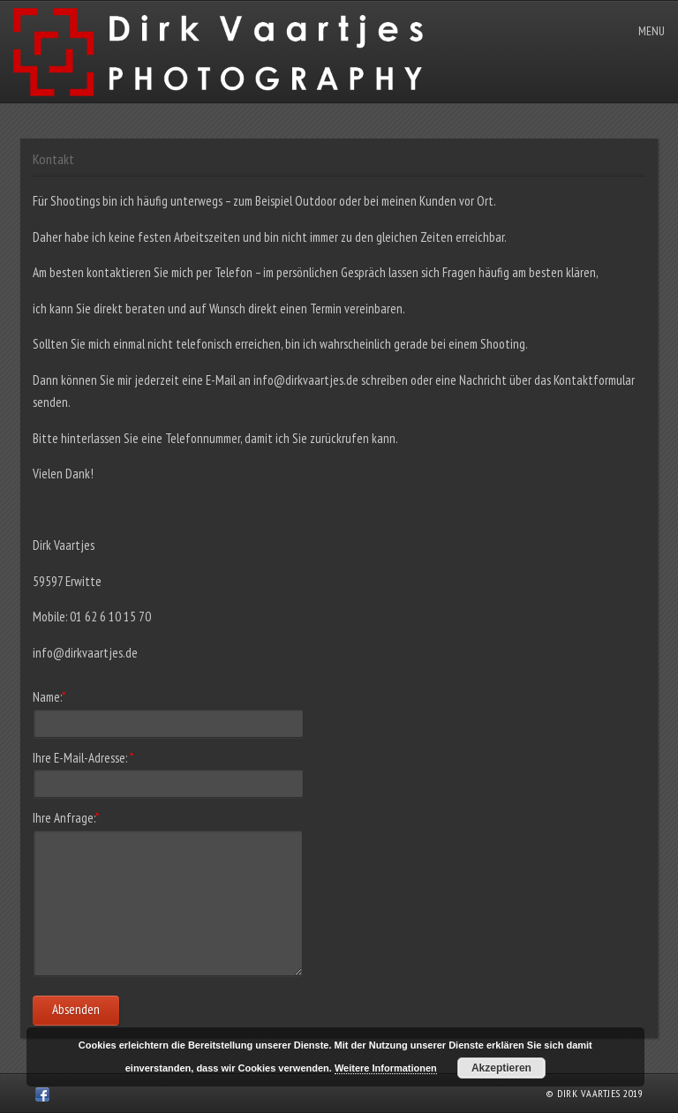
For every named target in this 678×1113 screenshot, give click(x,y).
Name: (49, 696)
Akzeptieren (501, 1068)
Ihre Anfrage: (66, 817)
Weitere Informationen (386, 1068)
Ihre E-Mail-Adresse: (83, 757)
